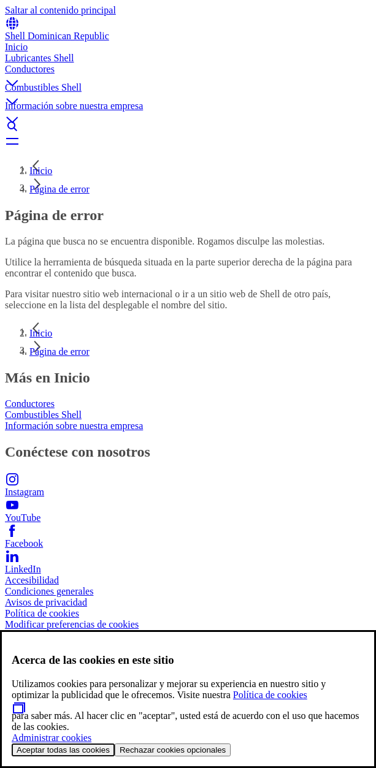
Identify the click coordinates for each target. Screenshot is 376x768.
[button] (188, 73)
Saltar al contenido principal (60, 10)
